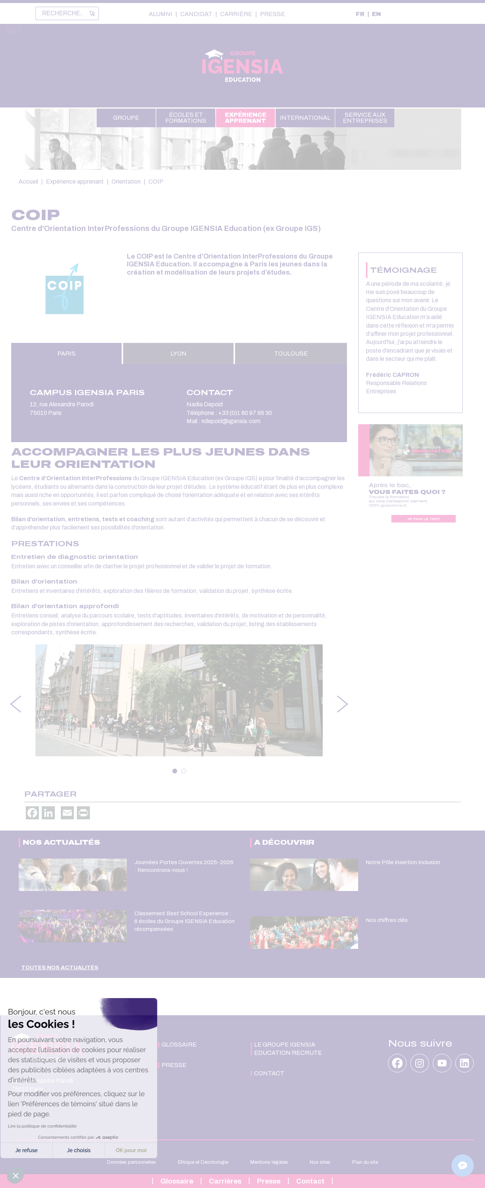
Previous (14, 704)
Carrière (236, 14)
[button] (16, 1175)
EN (376, 14)
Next (343, 704)
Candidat (196, 14)
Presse (272, 14)
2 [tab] (183, 771)
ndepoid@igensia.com (231, 421)
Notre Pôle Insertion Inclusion (403, 862)
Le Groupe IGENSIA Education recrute (288, 1048)
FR (360, 14)
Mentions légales (269, 1162)
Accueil (28, 181)
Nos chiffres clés (387, 920)
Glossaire (176, 1181)
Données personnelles (131, 1162)
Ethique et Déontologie (203, 1162)
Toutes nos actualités (59, 967)
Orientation (126, 181)
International (305, 118)
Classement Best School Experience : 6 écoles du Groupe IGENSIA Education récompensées (184, 921)
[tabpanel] (179, 700)
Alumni (160, 14)
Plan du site (365, 1162)
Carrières (225, 1181)
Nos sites (320, 1162)
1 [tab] (174, 771)
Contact (310, 1181)
